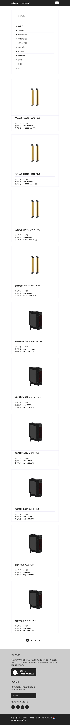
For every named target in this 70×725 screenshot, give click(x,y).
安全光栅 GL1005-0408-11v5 (27, 174)
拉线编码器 (21, 30)
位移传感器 (21, 47)
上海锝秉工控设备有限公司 (37, 718)
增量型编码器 (22, 35)
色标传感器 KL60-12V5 (25, 565)
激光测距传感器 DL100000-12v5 (28, 341)
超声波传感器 (22, 43)
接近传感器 (21, 51)
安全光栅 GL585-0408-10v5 (27, 230)
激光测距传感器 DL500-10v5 (27, 453)
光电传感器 (21, 56)
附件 (19, 68)
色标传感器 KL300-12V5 (25, 620)
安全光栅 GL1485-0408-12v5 (27, 118)
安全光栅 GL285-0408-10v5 (27, 285)
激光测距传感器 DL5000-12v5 (28, 397)
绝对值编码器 (22, 39)
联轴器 (20, 60)
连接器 (20, 64)
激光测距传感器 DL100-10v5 (27, 509)
